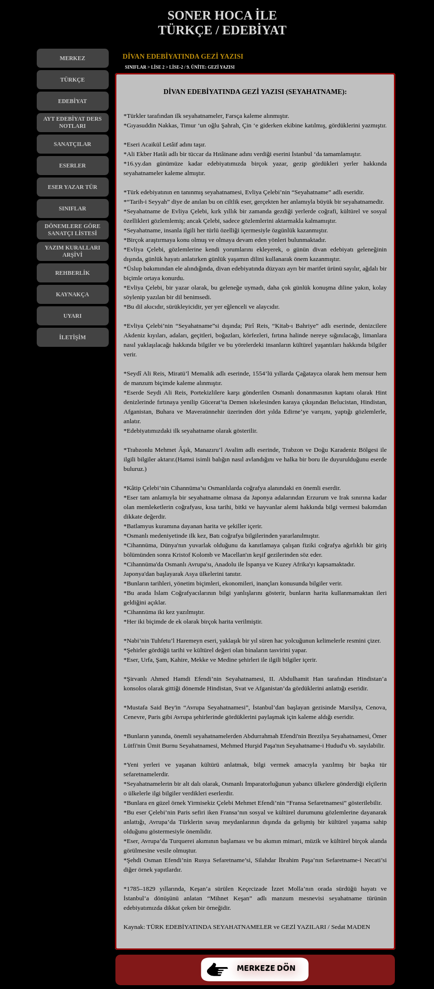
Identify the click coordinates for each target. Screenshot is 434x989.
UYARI (72, 315)
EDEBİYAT (72, 101)
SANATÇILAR (72, 144)
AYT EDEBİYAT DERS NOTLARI (72, 122)
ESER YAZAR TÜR (72, 187)
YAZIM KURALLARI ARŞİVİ (73, 251)
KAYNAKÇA (72, 294)
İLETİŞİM (72, 337)
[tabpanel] (255, 513)
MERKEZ (72, 58)
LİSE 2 (158, 67)
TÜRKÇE (72, 79)
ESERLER (72, 165)
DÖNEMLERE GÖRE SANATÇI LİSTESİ (72, 230)
